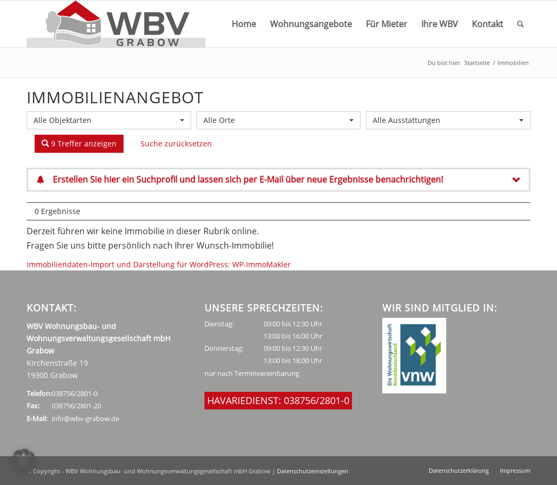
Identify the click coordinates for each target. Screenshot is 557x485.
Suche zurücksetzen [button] (176, 143)
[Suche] (520, 24)
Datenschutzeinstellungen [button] (312, 471)
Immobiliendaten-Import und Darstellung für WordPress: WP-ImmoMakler (159, 264)
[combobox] (109, 120)
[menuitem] (244, 24)
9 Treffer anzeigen (79, 143)
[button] (23, 461)
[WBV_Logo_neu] (116, 24)
